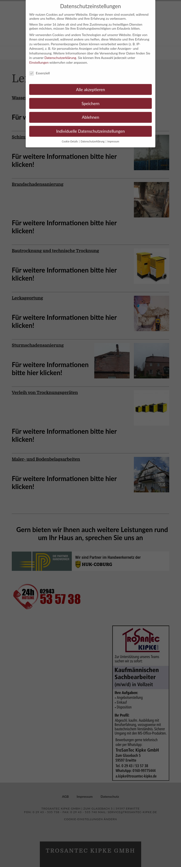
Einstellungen (39, 58)
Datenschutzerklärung (60, 54)
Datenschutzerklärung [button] (93, 137)
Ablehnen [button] (90, 113)
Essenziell (39, 69)
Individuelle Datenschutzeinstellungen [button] (90, 127)
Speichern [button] (90, 99)
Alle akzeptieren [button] (90, 85)
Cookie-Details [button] (70, 137)
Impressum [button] (113, 137)
